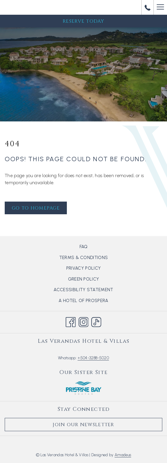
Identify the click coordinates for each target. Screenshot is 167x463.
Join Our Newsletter (83, 424)
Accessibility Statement (83, 289)
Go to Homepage (36, 208)
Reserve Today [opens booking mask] (83, 21)
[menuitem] (83, 246)
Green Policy (83, 279)
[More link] (160, 7)
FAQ (84, 246)
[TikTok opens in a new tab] (96, 321)
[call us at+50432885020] (148, 7)
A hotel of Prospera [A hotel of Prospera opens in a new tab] (91, 301)
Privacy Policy (83, 268)
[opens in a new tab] (83, 387)
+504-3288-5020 (93, 357)
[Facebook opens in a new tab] (71, 321)
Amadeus (123, 454)
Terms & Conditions (83, 257)
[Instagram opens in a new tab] (84, 321)
